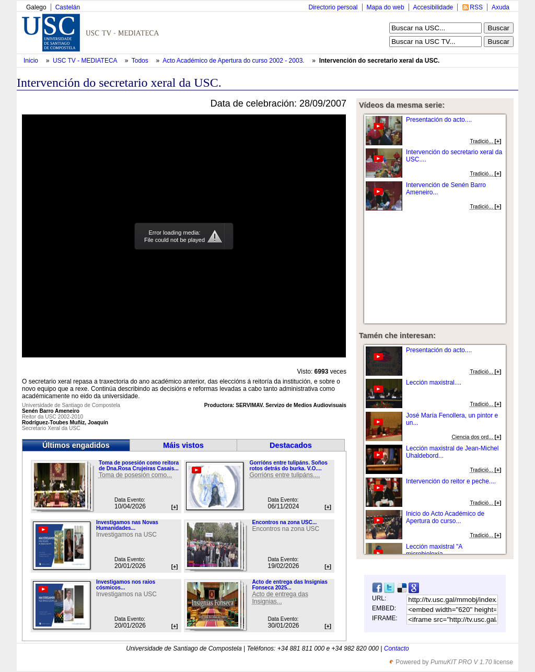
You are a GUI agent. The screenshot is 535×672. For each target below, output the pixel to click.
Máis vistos (183, 445)
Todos (141, 60)
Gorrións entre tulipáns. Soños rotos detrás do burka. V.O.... (288, 465)
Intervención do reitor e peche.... (451, 481)
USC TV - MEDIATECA (86, 60)
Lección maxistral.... (433, 382)
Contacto (396, 648)
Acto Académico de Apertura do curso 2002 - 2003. (234, 60)
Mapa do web (385, 7)
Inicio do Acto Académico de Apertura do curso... (445, 517)
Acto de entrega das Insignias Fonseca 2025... (289, 584)
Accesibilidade (433, 7)
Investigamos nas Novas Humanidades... (127, 525)
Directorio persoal (332, 7)
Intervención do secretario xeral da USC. (379, 60)
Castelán (67, 7)
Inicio (32, 60)
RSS (476, 7)
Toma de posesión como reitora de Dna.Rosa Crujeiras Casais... (139, 465)
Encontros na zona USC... (284, 522)
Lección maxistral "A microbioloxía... (434, 550)
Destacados (291, 445)
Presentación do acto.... (439, 119)
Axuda (500, 7)
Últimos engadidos (76, 445)
